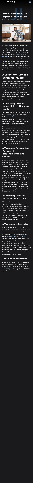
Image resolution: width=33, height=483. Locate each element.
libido (17, 54)
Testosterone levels (18, 117)
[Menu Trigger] (29, 2)
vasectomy (20, 48)
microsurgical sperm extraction (16, 236)
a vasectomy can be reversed (14, 232)
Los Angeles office (10, 269)
